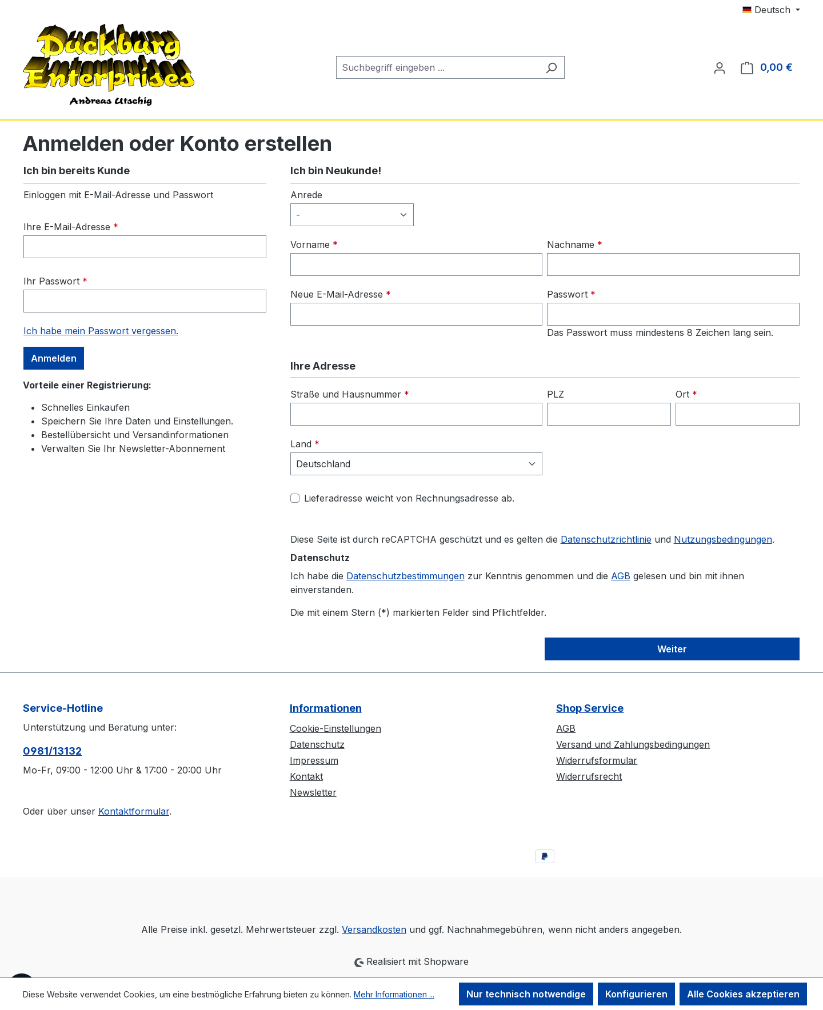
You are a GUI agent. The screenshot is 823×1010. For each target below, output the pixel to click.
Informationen (326, 708)
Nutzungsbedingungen (723, 539)
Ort (686, 394)
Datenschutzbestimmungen (405, 576)
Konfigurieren (636, 994)
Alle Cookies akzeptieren (743, 994)
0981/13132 (52, 751)
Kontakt (306, 776)
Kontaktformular (133, 811)
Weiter (672, 649)
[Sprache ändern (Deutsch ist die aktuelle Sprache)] (771, 9)
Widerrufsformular (596, 760)
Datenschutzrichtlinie (606, 539)
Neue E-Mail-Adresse (340, 294)
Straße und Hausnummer (349, 394)
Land (304, 444)
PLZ (555, 394)
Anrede (306, 195)
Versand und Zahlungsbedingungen (633, 744)
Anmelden (54, 358)
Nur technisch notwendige (526, 994)
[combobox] (437, 67)
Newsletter (313, 792)
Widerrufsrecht (589, 776)
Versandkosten (374, 929)
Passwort (571, 294)
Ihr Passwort (55, 281)
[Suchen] (551, 67)
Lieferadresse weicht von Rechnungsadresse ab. (409, 498)
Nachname (574, 244)
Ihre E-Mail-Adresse (70, 227)
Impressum (314, 760)
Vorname (314, 244)
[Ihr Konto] (719, 67)
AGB (620, 576)
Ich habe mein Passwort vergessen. (100, 330)
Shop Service (590, 708)
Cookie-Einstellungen (335, 728)
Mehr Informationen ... (394, 994)
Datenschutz (317, 744)
